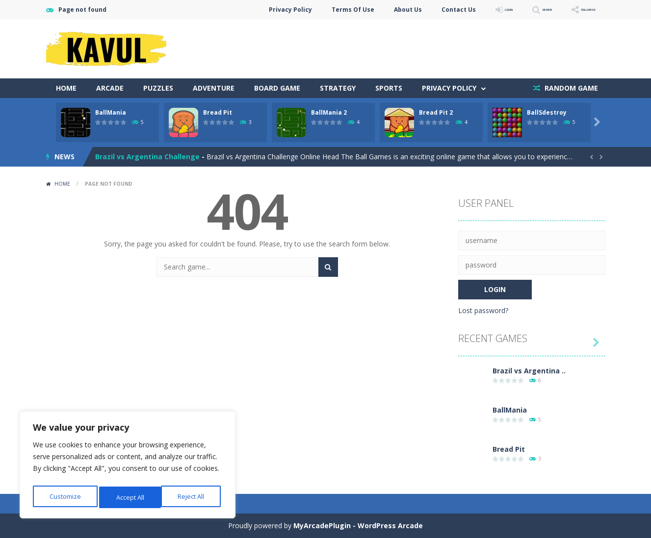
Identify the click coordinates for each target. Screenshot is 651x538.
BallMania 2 (329, 112)
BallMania (110, 112)
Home (66, 88)
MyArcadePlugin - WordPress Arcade (358, 525)
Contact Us (408, 9)
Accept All (192, 497)
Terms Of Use (303, 9)
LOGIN (466, 9)
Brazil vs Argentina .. (529, 370)
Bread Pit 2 (436, 112)
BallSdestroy (547, 112)
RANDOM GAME (570, 88)
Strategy (338, 88)
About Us (358, 9)
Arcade (110, 88)
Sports (388, 88)
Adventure (213, 88)
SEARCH (518, 9)
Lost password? (483, 310)
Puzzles (158, 88)
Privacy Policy (240, 9)
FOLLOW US (578, 9)
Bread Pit (217, 112)
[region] (127, 467)
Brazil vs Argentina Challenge (147, 156)
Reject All (129, 497)
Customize (64, 497)
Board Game (277, 88)
